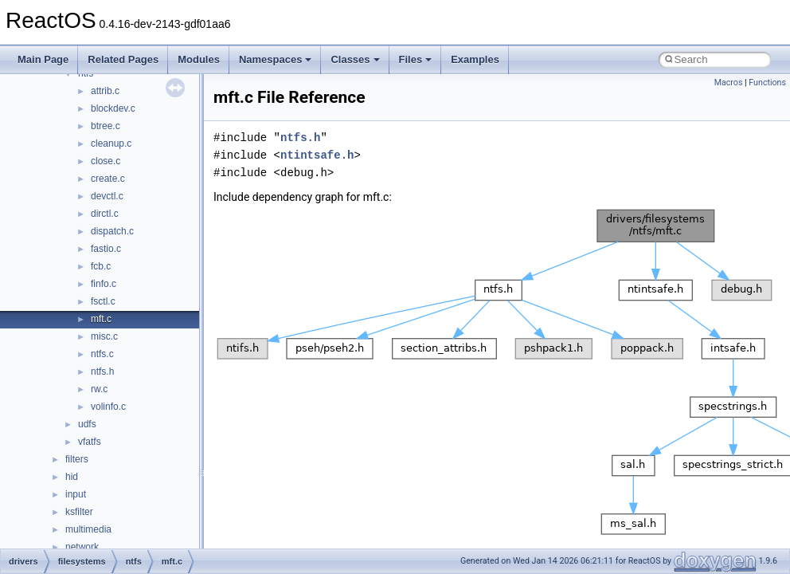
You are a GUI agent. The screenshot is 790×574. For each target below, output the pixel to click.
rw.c (99, 389)
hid (71, 476)
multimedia (88, 529)
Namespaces (275, 59)
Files (415, 59)
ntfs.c (102, 354)
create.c (108, 178)
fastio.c (106, 248)
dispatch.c (112, 231)
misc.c (104, 336)
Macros (728, 82)
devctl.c (107, 196)
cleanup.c (111, 143)
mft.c (101, 318)
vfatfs (89, 441)
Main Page (43, 59)
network (82, 546)
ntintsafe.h (317, 155)
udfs (87, 424)
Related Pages (123, 59)
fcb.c (101, 266)
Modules (199, 59)
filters (76, 459)
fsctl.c (103, 301)
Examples (475, 59)
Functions (767, 82)
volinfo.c (108, 406)
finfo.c (103, 283)
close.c (105, 161)
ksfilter (79, 511)
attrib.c (105, 90)
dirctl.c (105, 213)
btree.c (105, 126)
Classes (354, 59)
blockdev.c (113, 108)
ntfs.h (102, 371)
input (75, 494)
